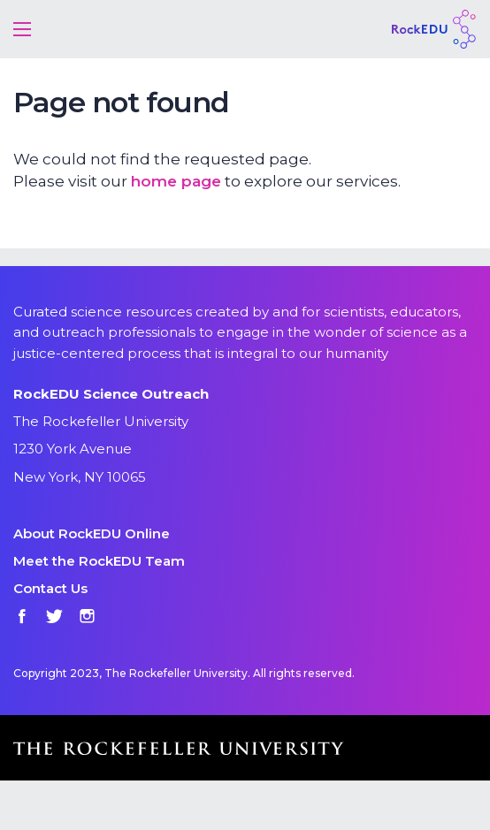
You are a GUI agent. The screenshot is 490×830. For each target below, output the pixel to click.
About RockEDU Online (91, 533)
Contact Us (50, 588)
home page (176, 181)
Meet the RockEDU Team (99, 560)
